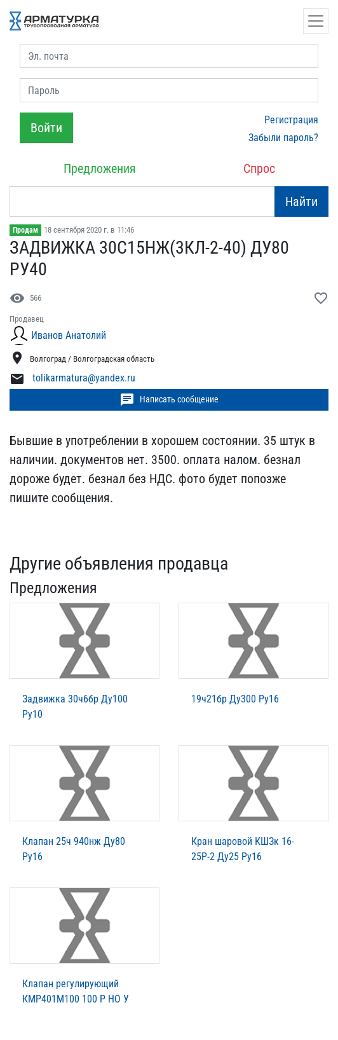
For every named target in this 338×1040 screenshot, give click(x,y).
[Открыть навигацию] (315, 21)
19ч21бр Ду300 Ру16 (235, 699)
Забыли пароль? (283, 138)
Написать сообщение (169, 399)
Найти (301, 201)
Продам (25, 230)
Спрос (259, 168)
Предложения (100, 168)
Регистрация (291, 120)
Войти (46, 127)
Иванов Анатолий (68, 335)
